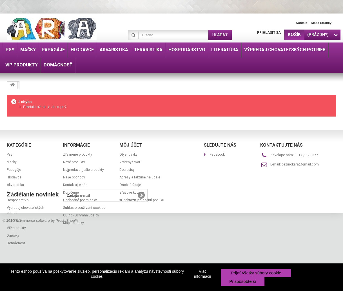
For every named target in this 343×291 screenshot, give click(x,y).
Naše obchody (74, 177)
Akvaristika (15, 185)
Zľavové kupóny (131, 192)
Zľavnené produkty (77, 154)
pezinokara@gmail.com (300, 164)
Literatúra (14, 220)
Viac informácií (202, 274)
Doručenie (71, 192)
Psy (9, 154)
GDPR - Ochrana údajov (81, 215)
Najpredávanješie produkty (83, 170)
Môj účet (130, 145)
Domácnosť (16, 243)
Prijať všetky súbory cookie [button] (256, 272)
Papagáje (14, 170)
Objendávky (128, 154)
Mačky (12, 162)
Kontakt (302, 22)
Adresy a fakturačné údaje (139, 177)
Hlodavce (14, 177)
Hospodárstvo (17, 200)
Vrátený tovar (129, 162)
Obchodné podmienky (80, 200)
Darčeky (13, 236)
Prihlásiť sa (269, 33)
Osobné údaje (130, 185)
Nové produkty (74, 162)
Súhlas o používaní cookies (84, 208)
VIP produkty (16, 228)
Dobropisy (127, 170)
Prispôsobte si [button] (242, 281)
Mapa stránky (321, 22)
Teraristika (15, 192)
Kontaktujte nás (75, 185)
